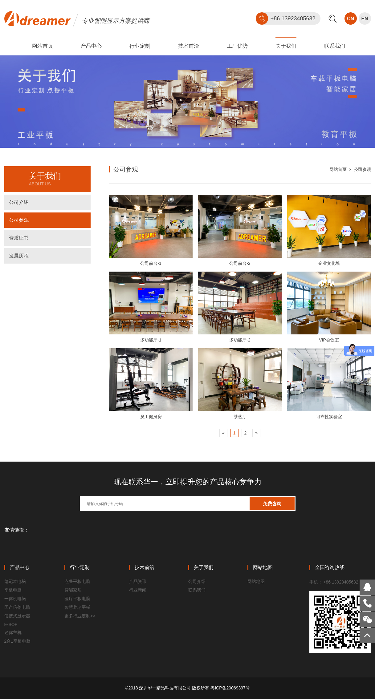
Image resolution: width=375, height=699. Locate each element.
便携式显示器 (17, 615)
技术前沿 (188, 46)
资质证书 (19, 237)
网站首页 (42, 46)
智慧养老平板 (77, 607)
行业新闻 (137, 590)
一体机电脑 (15, 598)
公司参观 (19, 220)
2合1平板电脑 (17, 641)
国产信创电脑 (17, 607)
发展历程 (19, 255)
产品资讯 (137, 581)
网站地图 (256, 581)
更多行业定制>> (79, 615)
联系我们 (334, 46)
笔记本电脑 (15, 581)
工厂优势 (237, 46)
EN (364, 18)
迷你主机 (13, 632)
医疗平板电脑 (77, 598)
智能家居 (73, 590)
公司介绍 (19, 202)
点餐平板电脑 (77, 581)
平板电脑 (13, 590)
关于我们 (285, 46)
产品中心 (91, 46)
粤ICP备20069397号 (230, 687)
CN (350, 18)
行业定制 (139, 46)
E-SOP (11, 624)
